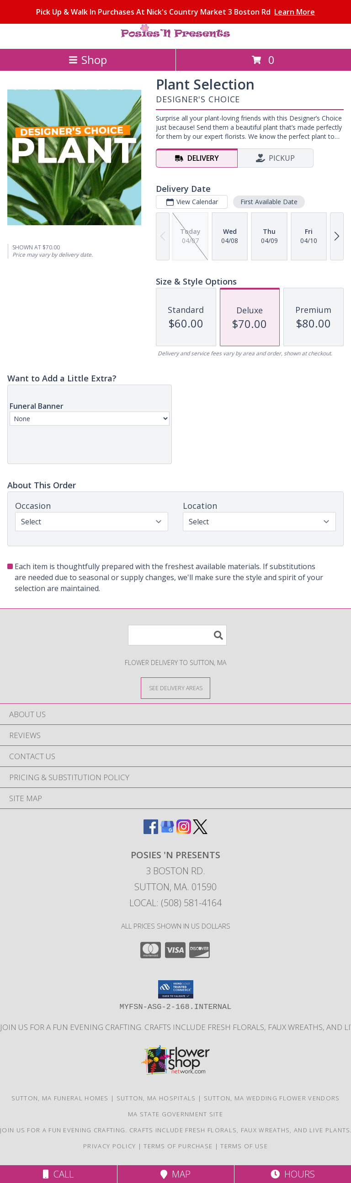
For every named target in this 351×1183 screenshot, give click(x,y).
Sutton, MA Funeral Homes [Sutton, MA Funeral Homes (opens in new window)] (60, 1098)
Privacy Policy (109, 1146)
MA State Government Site (175, 1114)
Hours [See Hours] (293, 1174)
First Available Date (269, 201)
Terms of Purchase (178, 1146)
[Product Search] (177, 635)
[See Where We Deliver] (175, 687)
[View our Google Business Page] (167, 831)
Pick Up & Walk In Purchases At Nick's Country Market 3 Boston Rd (175, 12)
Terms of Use (244, 1146)
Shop (88, 59)
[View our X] (200, 831)
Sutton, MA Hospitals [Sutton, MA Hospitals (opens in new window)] (156, 1098)
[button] (175, 989)
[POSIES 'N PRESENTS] (175, 35)
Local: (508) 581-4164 (175, 903)
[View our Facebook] (151, 831)
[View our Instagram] (183, 831)
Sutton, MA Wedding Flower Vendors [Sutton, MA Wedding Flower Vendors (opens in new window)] (272, 1098)
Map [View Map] (175, 1174)
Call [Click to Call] (58, 1174)
